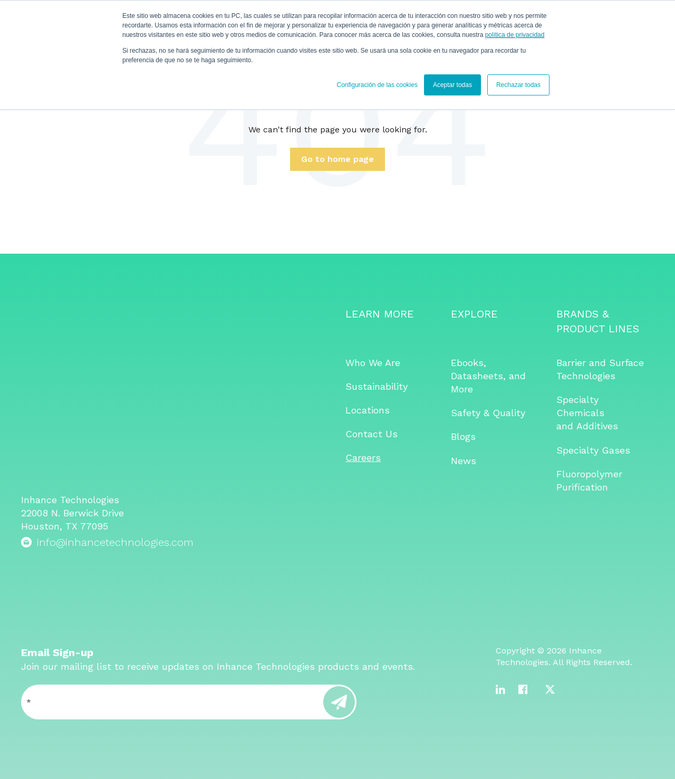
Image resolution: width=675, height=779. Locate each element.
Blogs (463, 436)
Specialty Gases (593, 450)
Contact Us (371, 433)
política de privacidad (515, 35)
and (566, 425)
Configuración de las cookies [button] (376, 85)
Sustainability (376, 386)
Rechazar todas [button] (518, 85)
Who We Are (372, 362)
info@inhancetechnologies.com (115, 408)
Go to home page (337, 159)
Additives (597, 425)
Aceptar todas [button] (452, 85)
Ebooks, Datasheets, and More (488, 376)
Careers (363, 457)
